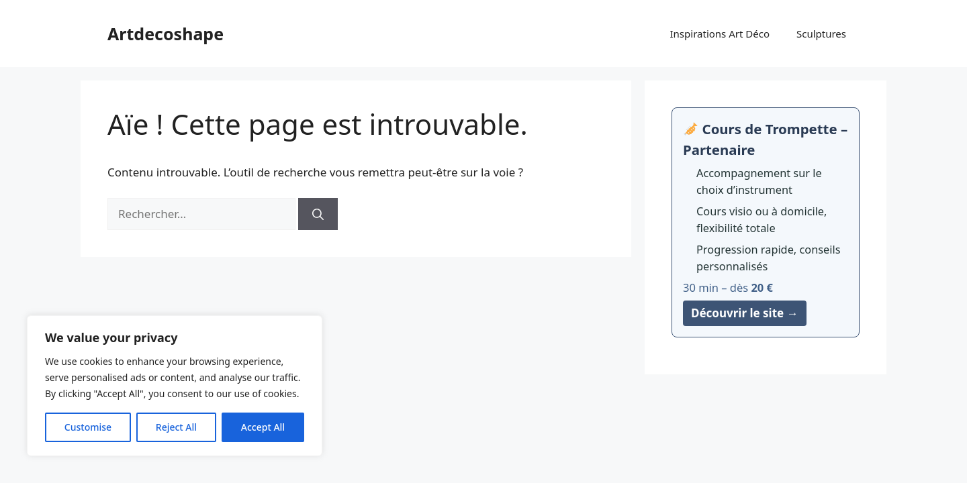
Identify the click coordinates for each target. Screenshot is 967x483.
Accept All (263, 427)
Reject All (176, 427)
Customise (87, 427)
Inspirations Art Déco (720, 33)
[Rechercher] (318, 214)
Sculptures (821, 33)
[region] (174, 385)
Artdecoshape (165, 33)
